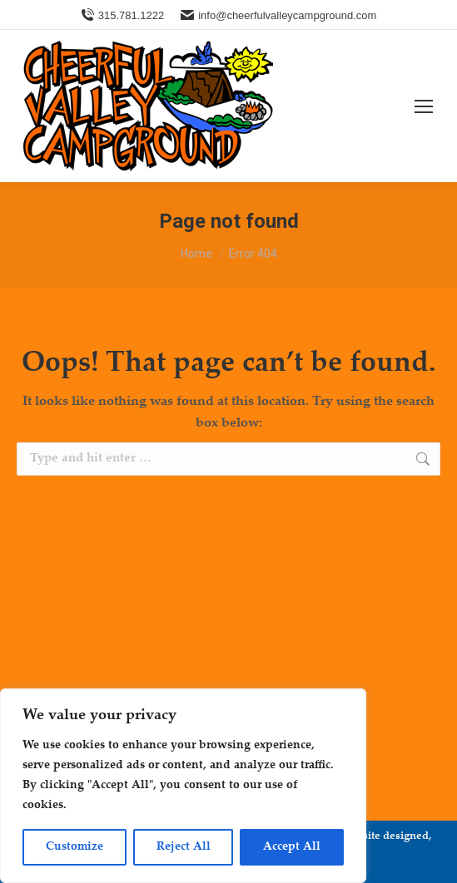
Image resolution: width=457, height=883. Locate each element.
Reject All (183, 847)
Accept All (291, 847)
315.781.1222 (123, 15)
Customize (74, 847)
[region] (183, 785)
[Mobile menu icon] (423, 106)
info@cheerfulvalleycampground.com (278, 15)
